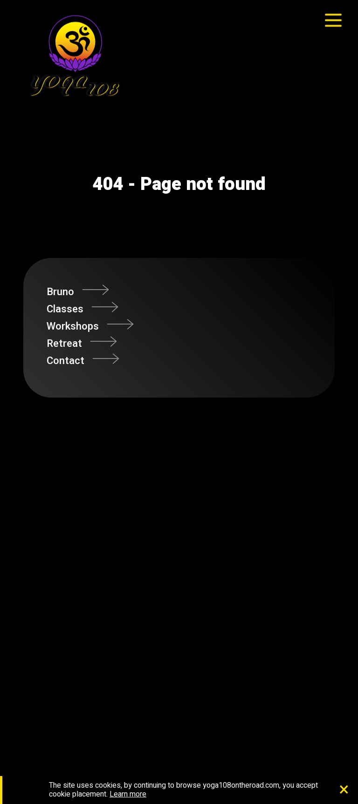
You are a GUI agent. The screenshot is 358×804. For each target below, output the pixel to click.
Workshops (73, 326)
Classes (65, 309)
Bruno (60, 291)
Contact (65, 360)
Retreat (64, 343)
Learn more (128, 794)
